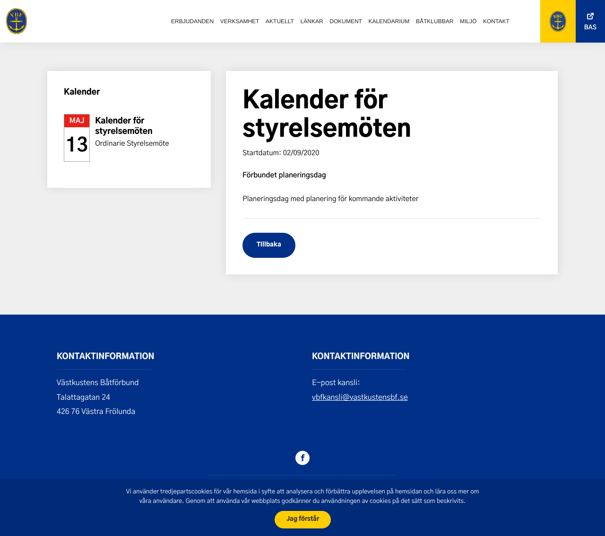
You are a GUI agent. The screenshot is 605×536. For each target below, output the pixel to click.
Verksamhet (239, 21)
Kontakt (496, 21)
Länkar (312, 21)
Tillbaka (269, 245)
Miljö (468, 21)
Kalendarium (389, 21)
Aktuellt (280, 21)
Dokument (345, 21)
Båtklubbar (434, 21)
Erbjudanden (192, 21)
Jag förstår (302, 519)
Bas (590, 28)
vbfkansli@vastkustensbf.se (360, 397)
